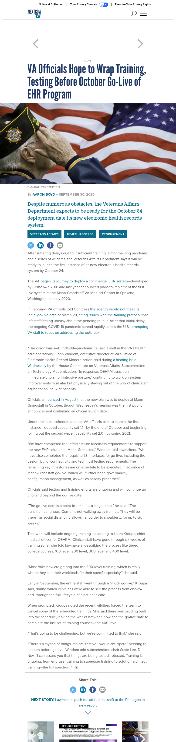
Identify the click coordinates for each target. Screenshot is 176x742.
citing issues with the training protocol (109, 298)
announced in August (58, 382)
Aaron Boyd (44, 177)
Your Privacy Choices (89, 5)
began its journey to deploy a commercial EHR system (84, 264)
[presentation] (33, 722)
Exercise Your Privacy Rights (133, 4)
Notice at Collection (51, 4)
